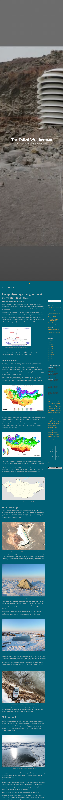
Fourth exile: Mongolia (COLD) (54, 313)
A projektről (29, 283)
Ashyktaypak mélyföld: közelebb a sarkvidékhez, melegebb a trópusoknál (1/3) (54, 369)
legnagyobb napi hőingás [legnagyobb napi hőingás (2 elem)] (53, 430)
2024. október (51, 342)
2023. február (50, 348)
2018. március (51, 358)
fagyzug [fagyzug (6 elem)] (58, 406)
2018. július (50, 356)
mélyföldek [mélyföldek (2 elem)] (53, 438)
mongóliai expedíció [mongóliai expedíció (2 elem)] (52, 436)
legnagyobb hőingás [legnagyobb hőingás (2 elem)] (52, 429)
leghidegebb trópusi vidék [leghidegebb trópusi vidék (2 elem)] (53, 420)
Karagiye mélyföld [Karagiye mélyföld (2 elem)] (52, 410)
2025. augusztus (51, 340)
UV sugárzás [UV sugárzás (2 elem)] (52, 440)
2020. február (50, 352)
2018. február (50, 360)
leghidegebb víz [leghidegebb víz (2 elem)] (57, 421)
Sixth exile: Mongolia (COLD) (54, 329)
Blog (35, 283)
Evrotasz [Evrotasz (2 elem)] (53, 406)
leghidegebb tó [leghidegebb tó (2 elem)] (51, 421)
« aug (49, 462)
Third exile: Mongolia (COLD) (54, 332)
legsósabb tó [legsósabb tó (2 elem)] (50, 432)
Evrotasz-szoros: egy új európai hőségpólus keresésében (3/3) (53, 381)
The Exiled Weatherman (31, 140)
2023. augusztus (51, 346)
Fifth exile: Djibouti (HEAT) (53, 307)
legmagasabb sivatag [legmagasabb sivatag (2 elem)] (52, 427)
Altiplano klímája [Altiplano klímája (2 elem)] (51, 401)
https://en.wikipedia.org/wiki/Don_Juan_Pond (27, 378)
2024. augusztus (51, 344)
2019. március (51, 354)
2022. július (50, 350)
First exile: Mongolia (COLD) (54, 309)
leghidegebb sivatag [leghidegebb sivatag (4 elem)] (54, 418)
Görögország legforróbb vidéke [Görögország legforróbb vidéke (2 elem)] (54, 408)
